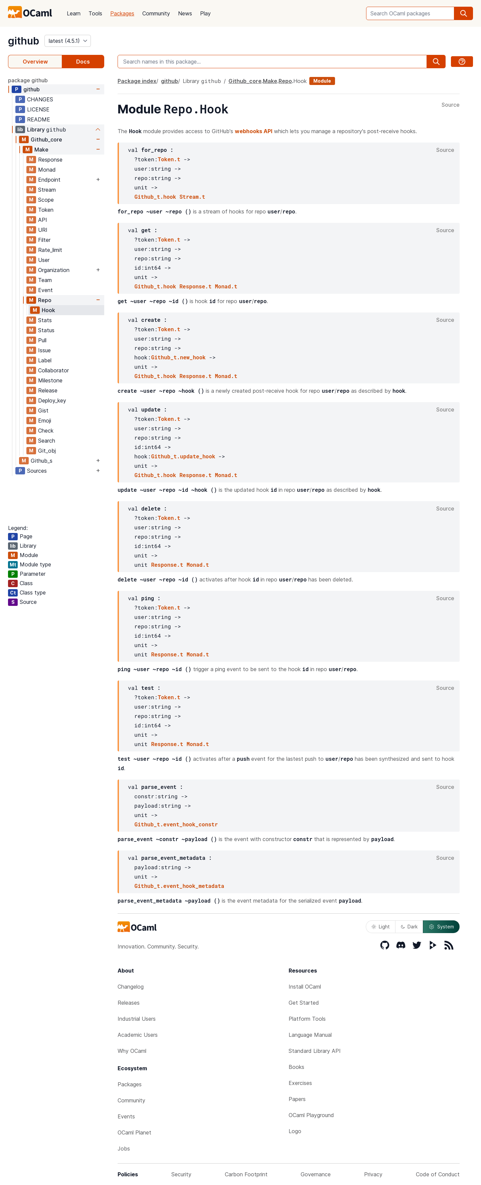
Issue (44, 350)
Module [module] (322, 81)
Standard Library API (315, 1050)
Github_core (46, 139)
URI (42, 229)
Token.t (169, 159)
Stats (45, 320)
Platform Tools (307, 1018)
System (441, 927)
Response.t (195, 286)
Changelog (131, 986)
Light (380, 926)
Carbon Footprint (246, 1174)
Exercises (300, 1083)
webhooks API (253, 131)
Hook (48, 310)
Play (205, 13)
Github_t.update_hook (183, 456)
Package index (137, 81)
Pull (42, 340)
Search (46, 440)
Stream (47, 189)
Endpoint (49, 179)
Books (296, 1067)
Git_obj (47, 450)
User (43, 260)
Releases (129, 1002)
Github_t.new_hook (178, 357)
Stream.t (192, 196)
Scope (46, 199)
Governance (316, 1174)
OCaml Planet (134, 1132)
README (38, 119)
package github (28, 80)
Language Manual (310, 1034)
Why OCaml (132, 1050)
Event (45, 290)
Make (41, 149)
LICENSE (38, 109)
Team (45, 280)
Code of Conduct (438, 1174)
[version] (67, 41)
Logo (295, 1131)
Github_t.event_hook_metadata (179, 885)
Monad (47, 169)
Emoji (44, 420)
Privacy (373, 1174)
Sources (37, 470)
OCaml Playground (311, 1115)
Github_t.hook (155, 196)
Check (45, 430)
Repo (44, 300)
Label (44, 360)
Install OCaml (305, 986)
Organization (53, 270)
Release (47, 390)
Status (46, 330)
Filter (44, 240)
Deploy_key (52, 400)
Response (50, 159)
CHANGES (40, 99)
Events (126, 1116)
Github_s (41, 460)
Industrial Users (137, 1018)
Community (156, 13)
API (42, 219)
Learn (74, 13)
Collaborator (53, 370)
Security (181, 1174)
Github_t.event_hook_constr (176, 824)
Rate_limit (50, 250)
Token (45, 209)
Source (451, 105)
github (23, 41)
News (185, 13)
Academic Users (138, 1034)
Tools (95, 13)
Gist (43, 410)
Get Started (304, 1002)
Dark (409, 926)
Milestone (50, 380)
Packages (122, 13)
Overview (35, 61)
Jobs (124, 1148)
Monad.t (226, 286)
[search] (463, 13)
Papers (297, 1099)
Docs (83, 61)
